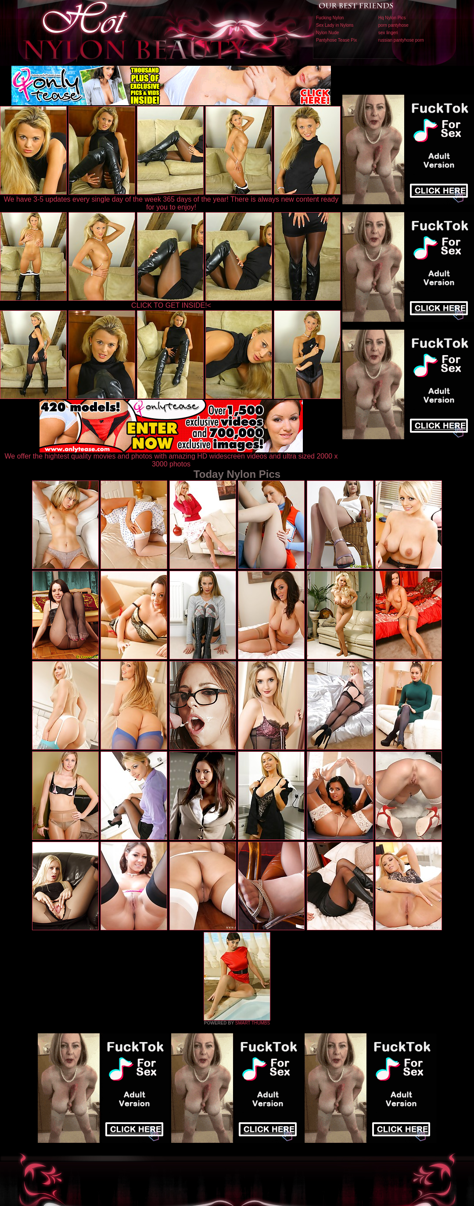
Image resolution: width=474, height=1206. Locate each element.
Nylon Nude (327, 32)
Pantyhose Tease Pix (336, 40)
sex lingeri (388, 32)
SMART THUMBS (252, 1023)
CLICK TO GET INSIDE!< (171, 305)
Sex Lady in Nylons (335, 25)
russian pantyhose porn (401, 40)
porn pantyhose (393, 25)
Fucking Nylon (330, 17)
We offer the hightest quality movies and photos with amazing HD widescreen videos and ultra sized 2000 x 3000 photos (171, 457)
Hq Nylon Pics (392, 17)
